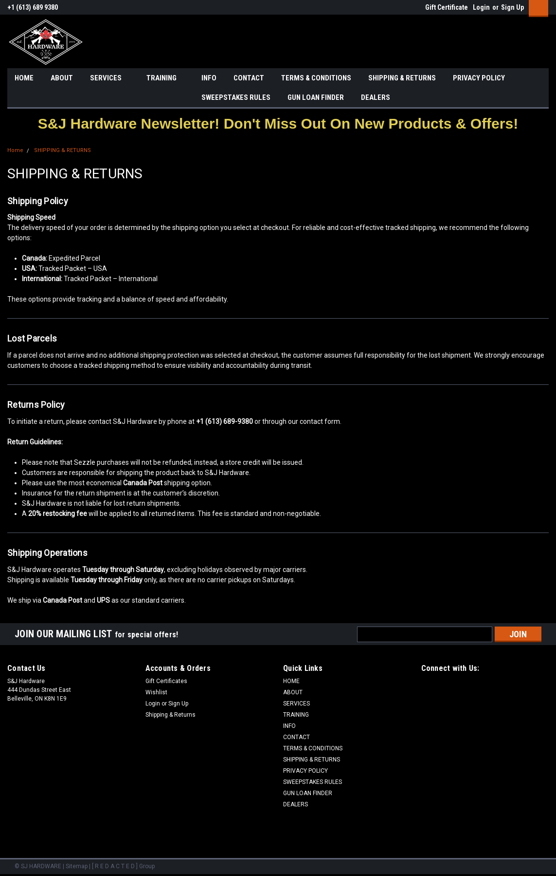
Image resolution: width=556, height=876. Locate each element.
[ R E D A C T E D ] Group (123, 866)
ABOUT (62, 78)
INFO (208, 78)
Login (481, 7)
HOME (24, 78)
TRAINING (165, 78)
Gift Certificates (166, 681)
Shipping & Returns (170, 714)
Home (15, 150)
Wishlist (156, 692)
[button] (278, 123)
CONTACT (248, 78)
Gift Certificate (446, 7)
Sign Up (512, 7)
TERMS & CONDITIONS (316, 78)
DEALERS (375, 97)
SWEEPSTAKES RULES (235, 97)
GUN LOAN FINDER (315, 97)
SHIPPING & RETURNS (402, 78)
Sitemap (77, 866)
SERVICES (109, 78)
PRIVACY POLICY (479, 78)
